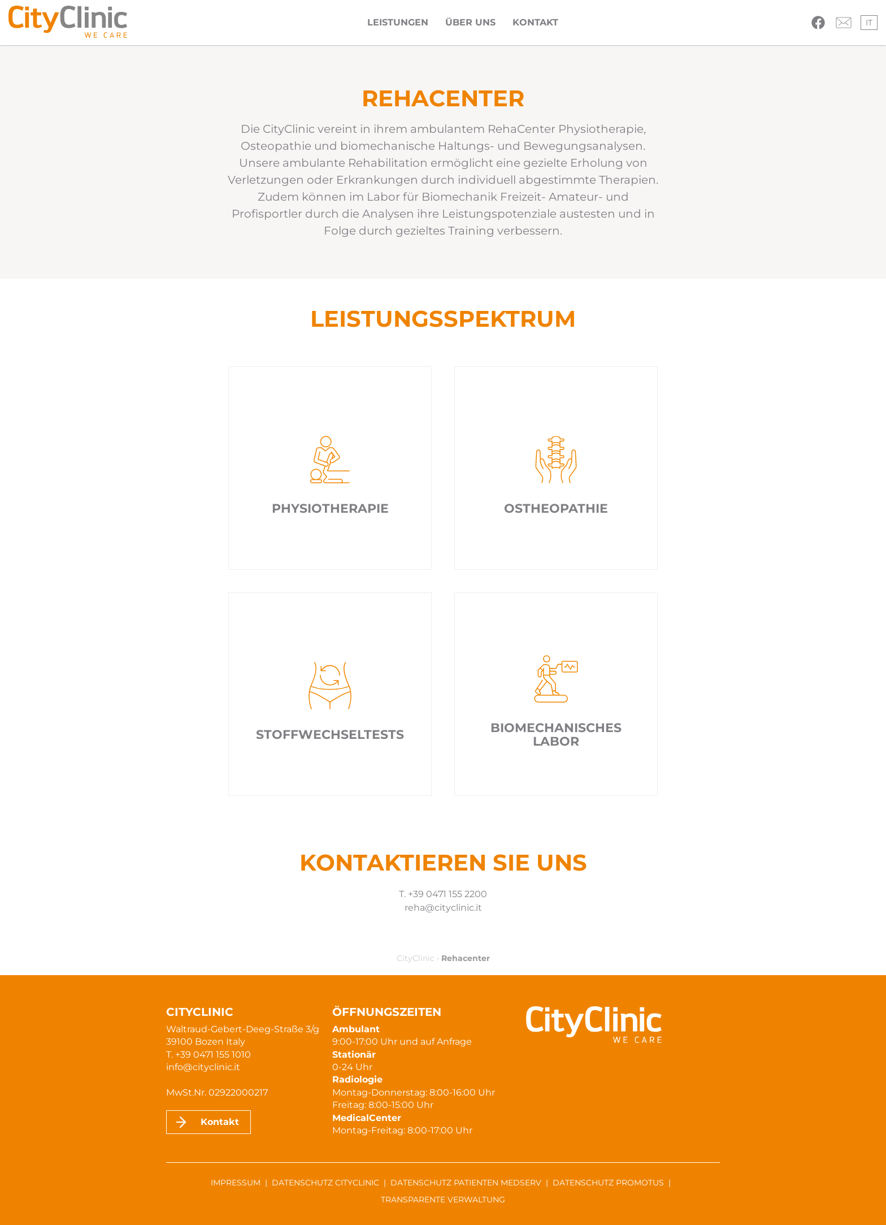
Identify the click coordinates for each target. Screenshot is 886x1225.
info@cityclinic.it (203, 1067)
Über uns (470, 22)
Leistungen (397, 22)
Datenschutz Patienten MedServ (465, 1183)
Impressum (235, 1183)
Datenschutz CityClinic (325, 1183)
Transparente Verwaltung (443, 1199)
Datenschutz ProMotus (608, 1183)
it (869, 23)
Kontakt (535, 22)
